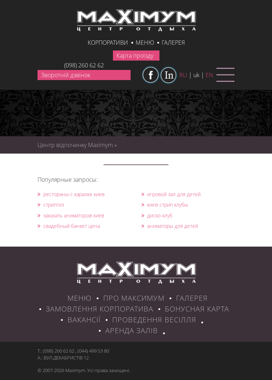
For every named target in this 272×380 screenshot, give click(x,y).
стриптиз (51, 204)
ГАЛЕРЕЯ (192, 298)
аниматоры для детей (169, 225)
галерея (173, 43)
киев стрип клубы (164, 204)
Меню (145, 43)
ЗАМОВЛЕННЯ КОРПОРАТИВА (99, 309)
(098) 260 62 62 (84, 65)
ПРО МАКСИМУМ (133, 298)
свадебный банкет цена (69, 225)
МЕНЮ (79, 298)
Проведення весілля (154, 319)
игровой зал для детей (171, 194)
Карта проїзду (135, 55)
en (209, 75)
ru (183, 75)
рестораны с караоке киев (71, 194)
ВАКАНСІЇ (84, 319)
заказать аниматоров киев (71, 215)
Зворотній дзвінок (65, 75)
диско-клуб (156, 215)
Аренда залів (131, 330)
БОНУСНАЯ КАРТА (197, 309)
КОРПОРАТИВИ (108, 43)
